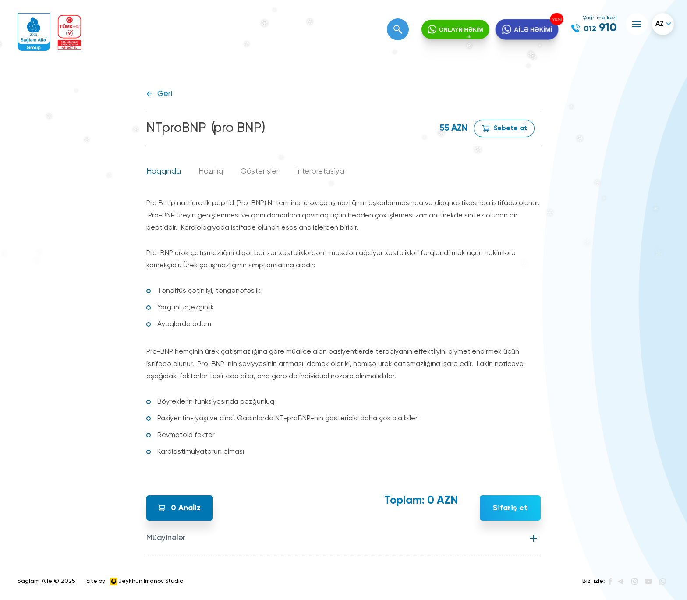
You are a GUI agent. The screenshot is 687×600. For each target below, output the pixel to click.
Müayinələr (165, 538)
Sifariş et (510, 508)
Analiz (186, 508)
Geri (164, 94)
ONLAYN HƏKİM (461, 29)
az (659, 24)
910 (600, 28)
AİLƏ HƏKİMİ (532, 29)
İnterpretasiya (320, 171)
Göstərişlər (260, 171)
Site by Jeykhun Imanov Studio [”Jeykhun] (134, 581)
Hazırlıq (210, 171)
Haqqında (163, 171)
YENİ (555, 19)
